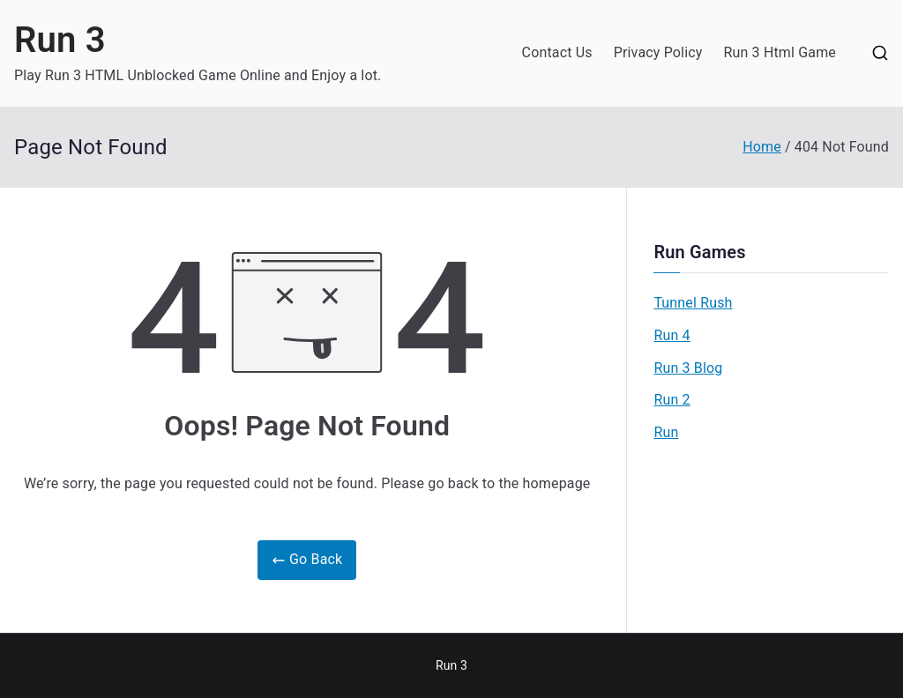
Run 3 (60, 40)
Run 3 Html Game (779, 52)
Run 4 (671, 335)
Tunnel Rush (692, 302)
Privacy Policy (658, 52)
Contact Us (557, 52)
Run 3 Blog (687, 368)
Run (665, 432)
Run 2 (671, 399)
